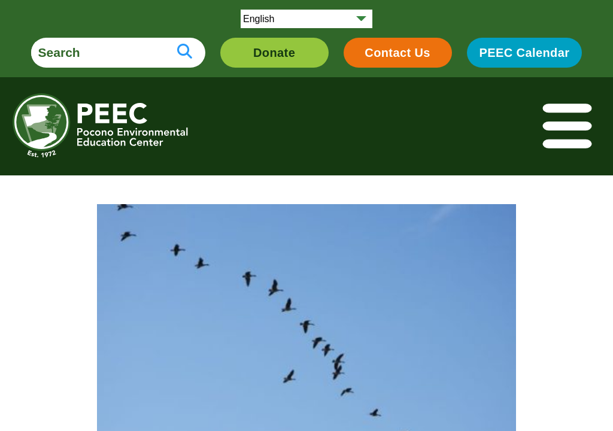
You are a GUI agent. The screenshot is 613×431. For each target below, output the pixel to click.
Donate (274, 52)
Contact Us (397, 52)
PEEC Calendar (525, 52)
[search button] (184, 52)
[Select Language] (306, 19)
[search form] (97, 52)
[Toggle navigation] (568, 126)
